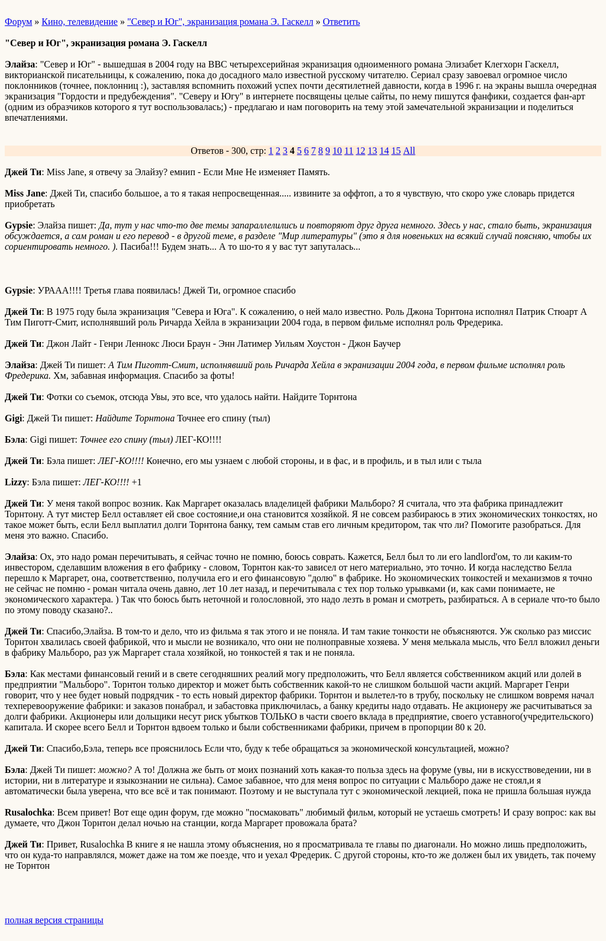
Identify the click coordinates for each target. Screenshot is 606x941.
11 (348, 151)
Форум (18, 22)
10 (337, 151)
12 (360, 151)
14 (384, 151)
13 (372, 151)
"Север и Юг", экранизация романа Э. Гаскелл (220, 22)
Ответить (341, 22)
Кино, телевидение (79, 22)
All (409, 151)
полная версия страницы (54, 920)
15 (396, 151)
